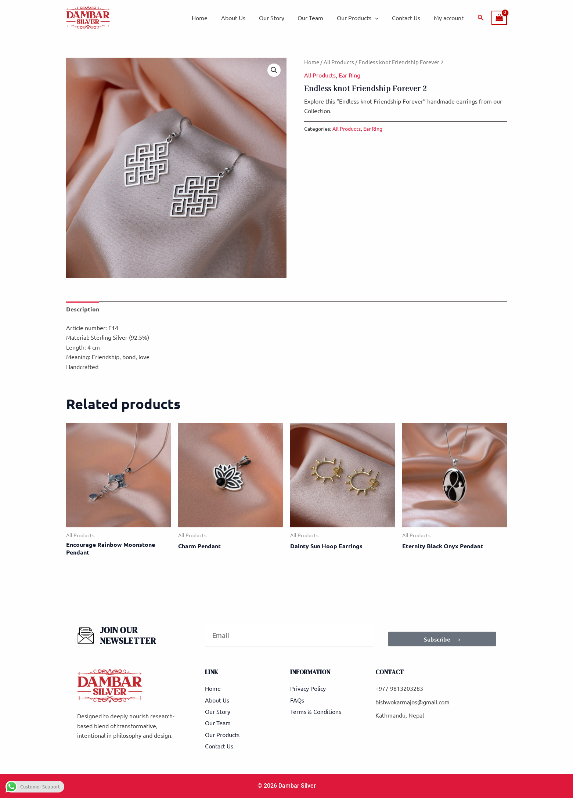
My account (449, 17)
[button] (481, 17)
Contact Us (408, 17)
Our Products (362, 17)
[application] (379, 17)
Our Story (279, 17)
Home (211, 17)
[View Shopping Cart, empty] (499, 18)
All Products (339, 61)
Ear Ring (349, 75)
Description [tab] (82, 309)
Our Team (316, 17)
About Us (243, 17)
